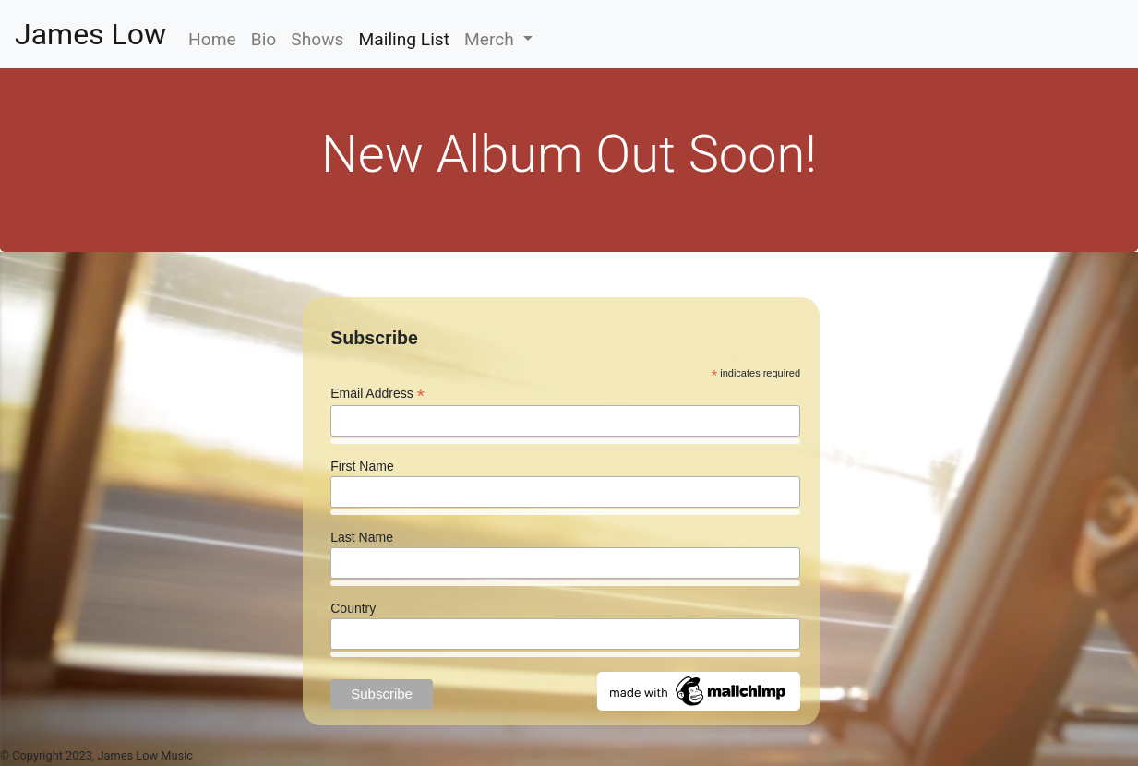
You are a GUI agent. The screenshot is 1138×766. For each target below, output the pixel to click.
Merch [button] (491, 39)
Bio (264, 39)
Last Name (361, 537)
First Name (361, 466)
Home (212, 39)
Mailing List (408, 38)
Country (353, 608)
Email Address (377, 393)
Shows (317, 39)
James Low (90, 34)
